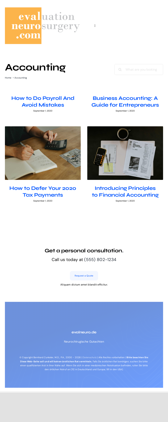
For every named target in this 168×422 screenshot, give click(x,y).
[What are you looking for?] (139, 69)
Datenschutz (90, 378)
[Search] (120, 69)
